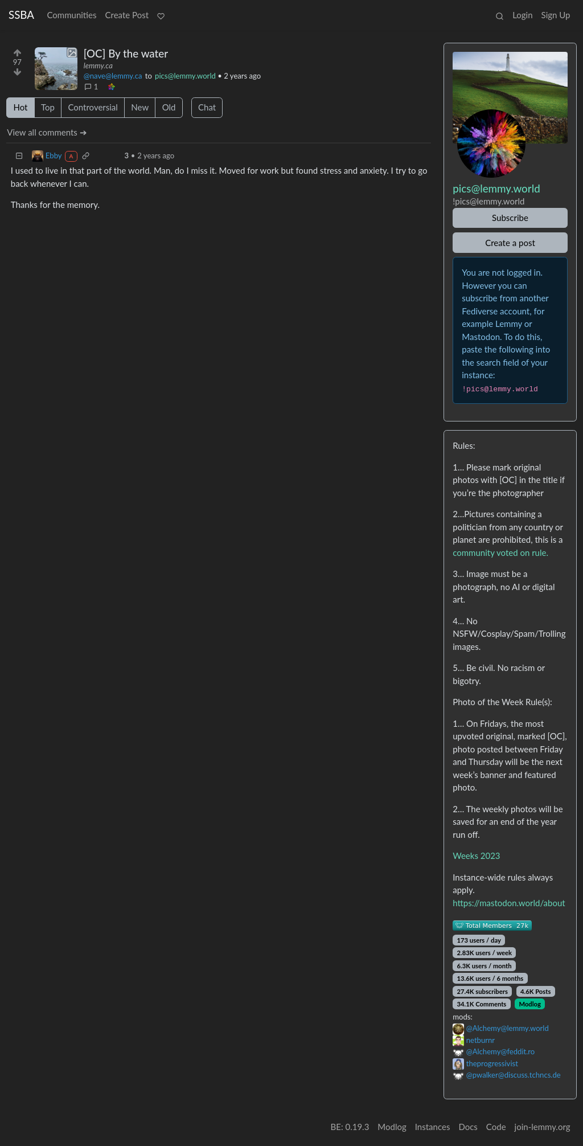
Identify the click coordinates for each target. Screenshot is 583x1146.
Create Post (127, 15)
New (140, 107)
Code (496, 1127)
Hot (21, 107)
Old (169, 107)
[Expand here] (56, 68)
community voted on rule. (500, 552)
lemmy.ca (98, 65)
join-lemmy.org (542, 1127)
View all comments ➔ (47, 132)
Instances (432, 1127)
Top (48, 107)
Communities (71, 15)
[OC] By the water (126, 53)
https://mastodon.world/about (509, 903)
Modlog (529, 1004)
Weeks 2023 (476, 855)
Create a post (510, 243)
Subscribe (510, 217)
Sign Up (555, 15)
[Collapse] (19, 156)
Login (522, 15)
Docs (467, 1127)
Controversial (92, 107)
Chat (207, 107)
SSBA (21, 14)
